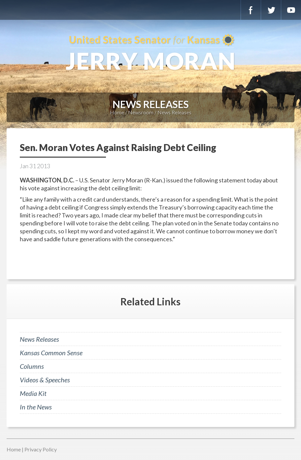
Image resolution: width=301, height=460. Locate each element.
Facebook (251, 10)
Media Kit (33, 393)
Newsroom (140, 112)
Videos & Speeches (45, 380)
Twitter (271, 10)
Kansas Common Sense (51, 353)
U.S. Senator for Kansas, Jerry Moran (150, 53)
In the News (36, 407)
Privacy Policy (40, 449)
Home (117, 112)
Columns (32, 366)
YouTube (291, 10)
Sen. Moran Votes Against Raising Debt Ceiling (118, 147)
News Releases (174, 112)
